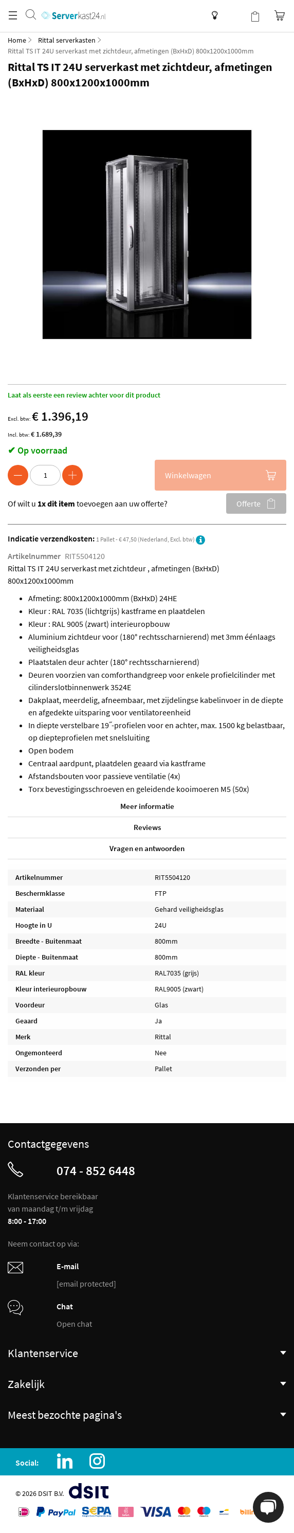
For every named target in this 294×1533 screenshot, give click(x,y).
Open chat (74, 1324)
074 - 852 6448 (96, 1170)
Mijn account (234, 15)
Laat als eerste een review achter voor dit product (84, 395)
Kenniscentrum (212, 15)
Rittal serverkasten (67, 40)
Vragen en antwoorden (147, 848)
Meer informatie (147, 806)
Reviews (147, 827)
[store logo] (73, 5)
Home (17, 40)
